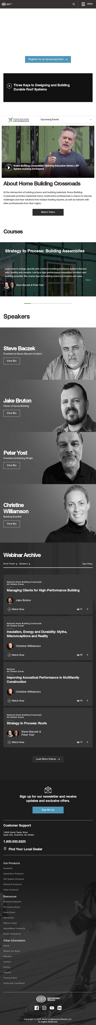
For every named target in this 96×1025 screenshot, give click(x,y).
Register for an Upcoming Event (48, 59)
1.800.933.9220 (14, 841)
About (6, 946)
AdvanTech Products (13, 874)
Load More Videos (48, 759)
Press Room (9, 913)
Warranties (8, 918)
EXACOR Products (12, 885)
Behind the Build (11, 951)
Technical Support (12, 902)
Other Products (11, 890)
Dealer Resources (12, 934)
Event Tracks (10, 564)
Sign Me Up (48, 810)
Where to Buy (10, 923)
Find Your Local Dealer (22, 849)
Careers (7, 962)
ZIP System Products (13, 879)
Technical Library (11, 907)
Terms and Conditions (14, 983)
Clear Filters (87, 564)
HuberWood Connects (14, 929)
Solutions (7, 869)
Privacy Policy (10, 978)
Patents (7, 973)
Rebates (7, 957)
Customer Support (17, 825)
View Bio (11, 361)
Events (6, 967)
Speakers (24, 564)
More (88, 280)
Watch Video (48, 212)
